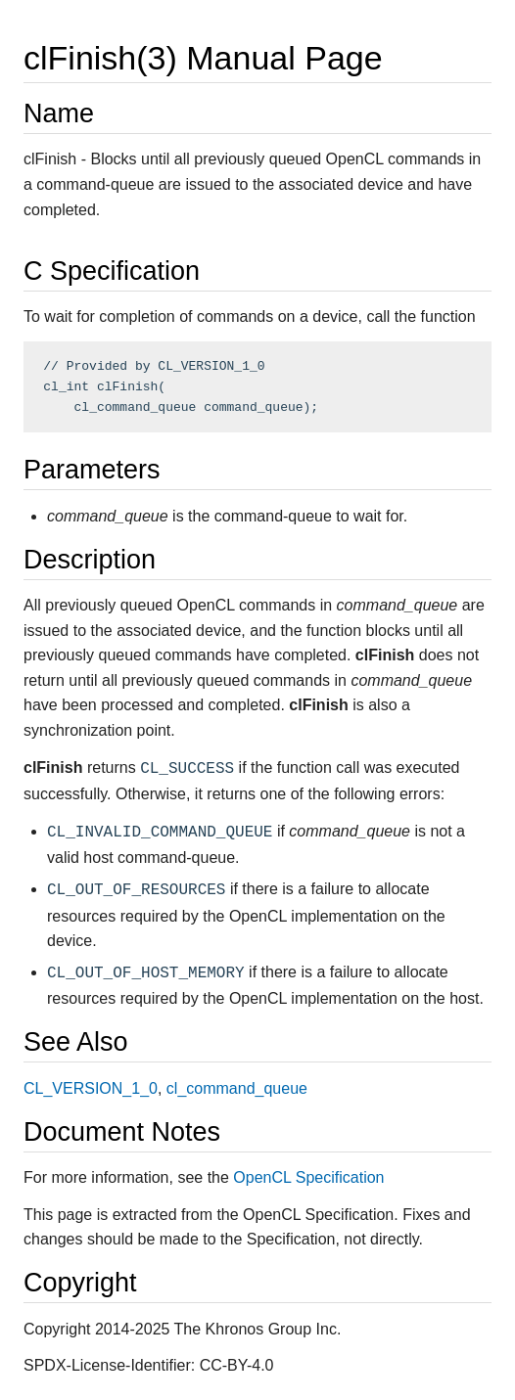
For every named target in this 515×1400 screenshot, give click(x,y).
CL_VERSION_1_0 (90, 1088)
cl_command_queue (236, 1088)
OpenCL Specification (308, 1177)
